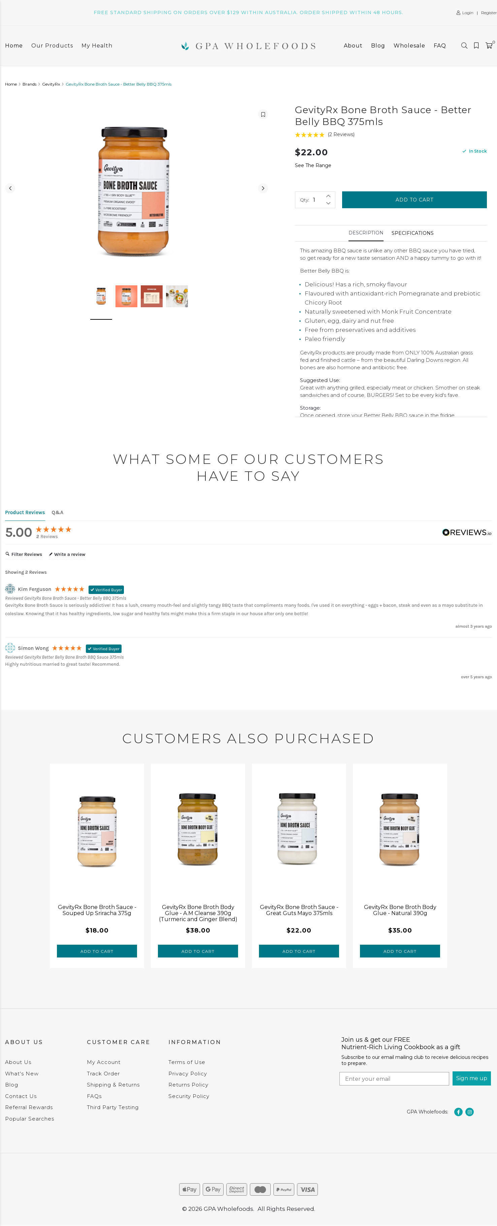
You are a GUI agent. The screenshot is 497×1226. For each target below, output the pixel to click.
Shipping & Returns (113, 1084)
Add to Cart (414, 200)
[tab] (366, 233)
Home (14, 45)
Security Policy (188, 1096)
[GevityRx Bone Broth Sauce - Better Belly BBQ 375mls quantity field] (315, 199)
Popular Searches (29, 1118)
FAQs (94, 1096)
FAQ (440, 45)
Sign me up (471, 1078)
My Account (104, 1062)
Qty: (304, 200)
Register (489, 12)
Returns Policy (188, 1084)
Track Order (103, 1073)
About (353, 45)
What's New (22, 1073)
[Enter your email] (394, 1079)
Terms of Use (186, 1062)
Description (366, 233)
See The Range (313, 165)
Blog (378, 45)
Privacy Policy (187, 1073)
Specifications (413, 233)
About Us (18, 1062)
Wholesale (409, 45)
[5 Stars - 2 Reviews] (391, 134)
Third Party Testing (113, 1107)
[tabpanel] (97, 866)
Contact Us (21, 1096)
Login (465, 12)
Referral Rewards (29, 1107)
